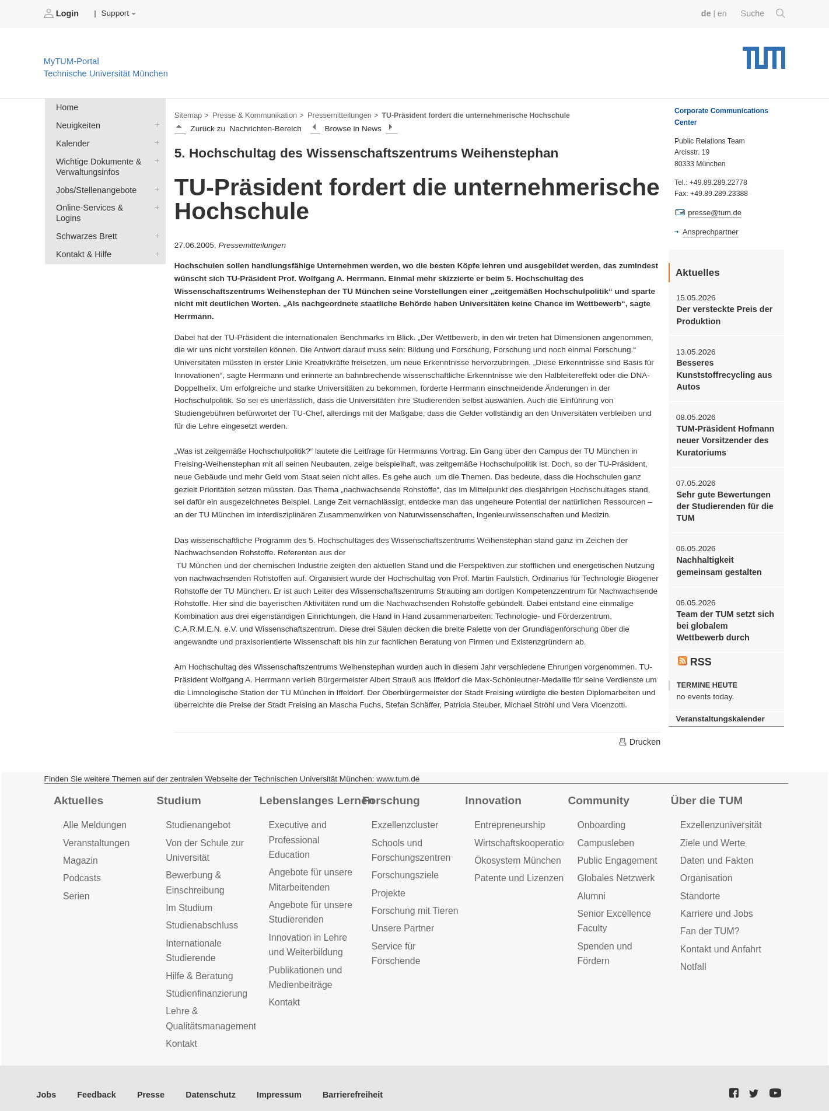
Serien (75, 890)
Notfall (692, 958)
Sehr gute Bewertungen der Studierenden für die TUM (722, 498)
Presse (145, 1081)
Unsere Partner (401, 921)
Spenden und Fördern (619, 938)
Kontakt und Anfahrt (718, 941)
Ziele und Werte (710, 840)
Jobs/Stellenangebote (154, 183)
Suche (764, 13)
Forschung (389, 798)
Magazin (79, 857)
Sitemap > (190, 114)
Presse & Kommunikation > (254, 114)
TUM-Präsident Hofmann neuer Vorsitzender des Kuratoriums (722, 435)
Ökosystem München (515, 857)
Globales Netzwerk (613, 873)
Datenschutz (201, 1081)
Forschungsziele (403, 870)
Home (65, 105)
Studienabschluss (200, 918)
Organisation (705, 873)
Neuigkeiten (154, 122)
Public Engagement (615, 857)
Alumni (590, 890)
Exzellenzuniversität (718, 823)
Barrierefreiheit (335, 1081)
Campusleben (604, 840)
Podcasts (81, 873)
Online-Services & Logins (154, 200)
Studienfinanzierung (204, 983)
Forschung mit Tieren (412, 904)
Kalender (154, 139)
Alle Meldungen (93, 823)
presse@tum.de (713, 212)
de (708, 13)
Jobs (46, 1081)
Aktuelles (77, 798)
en (724, 13)
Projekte (388, 887)
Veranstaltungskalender (718, 705)
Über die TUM (705, 798)
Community (597, 798)
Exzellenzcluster (403, 823)
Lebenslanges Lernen (314, 798)
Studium (177, 798)
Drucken (640, 740)
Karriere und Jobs (714, 907)
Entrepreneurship (507, 823)
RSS (694, 649)
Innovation (491, 798)
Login (62, 13)
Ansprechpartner (709, 231)
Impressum (266, 1081)
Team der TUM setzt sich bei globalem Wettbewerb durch (724, 614)
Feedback (93, 1081)
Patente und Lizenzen (516, 873)
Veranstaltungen (94, 840)
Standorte (699, 890)
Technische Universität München (764, 52)
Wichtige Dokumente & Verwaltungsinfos (154, 156)
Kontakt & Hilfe (154, 234)
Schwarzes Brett (154, 217)
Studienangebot (196, 823)
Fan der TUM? (708, 924)
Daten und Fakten (715, 857)
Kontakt (180, 1031)
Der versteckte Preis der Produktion (721, 313)
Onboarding (599, 823)
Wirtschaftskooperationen (523, 840)
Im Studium (188, 901)
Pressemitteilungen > (334, 114)
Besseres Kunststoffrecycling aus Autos (721, 371)
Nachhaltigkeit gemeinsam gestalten (716, 556)
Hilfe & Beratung (197, 966)
